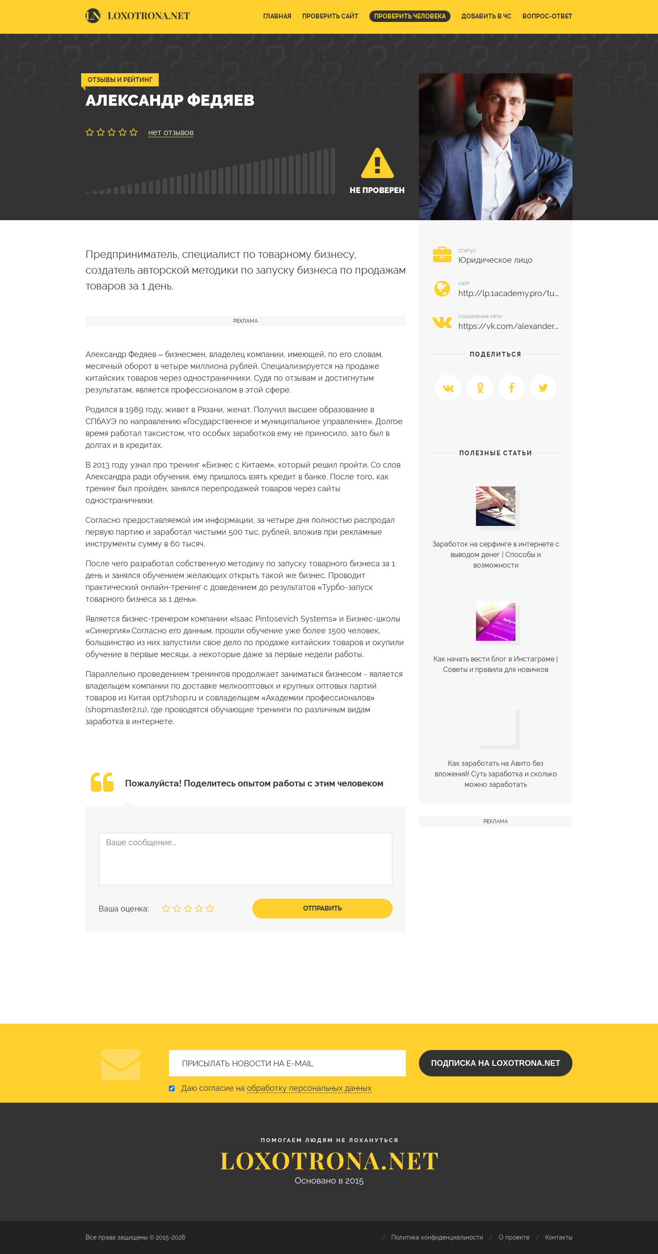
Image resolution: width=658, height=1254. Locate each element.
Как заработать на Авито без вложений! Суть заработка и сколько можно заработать (496, 774)
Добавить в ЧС (486, 16)
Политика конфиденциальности (437, 1237)
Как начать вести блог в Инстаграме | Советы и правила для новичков (495, 664)
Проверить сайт (330, 16)
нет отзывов (170, 132)
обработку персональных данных (309, 1088)
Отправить (322, 908)
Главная (277, 16)
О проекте (514, 1237)
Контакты (558, 1237)
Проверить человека (410, 16)
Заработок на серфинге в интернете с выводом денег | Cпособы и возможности (496, 554)
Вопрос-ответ (547, 16)
